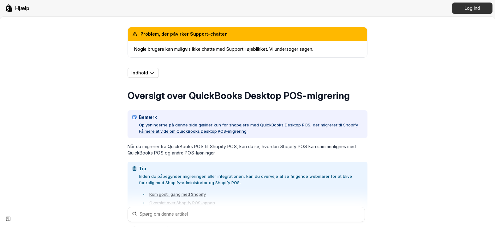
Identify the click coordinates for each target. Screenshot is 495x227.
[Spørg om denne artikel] (246, 214)
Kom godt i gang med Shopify (177, 194)
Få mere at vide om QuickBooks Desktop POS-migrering (193, 131)
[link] (17, 8)
